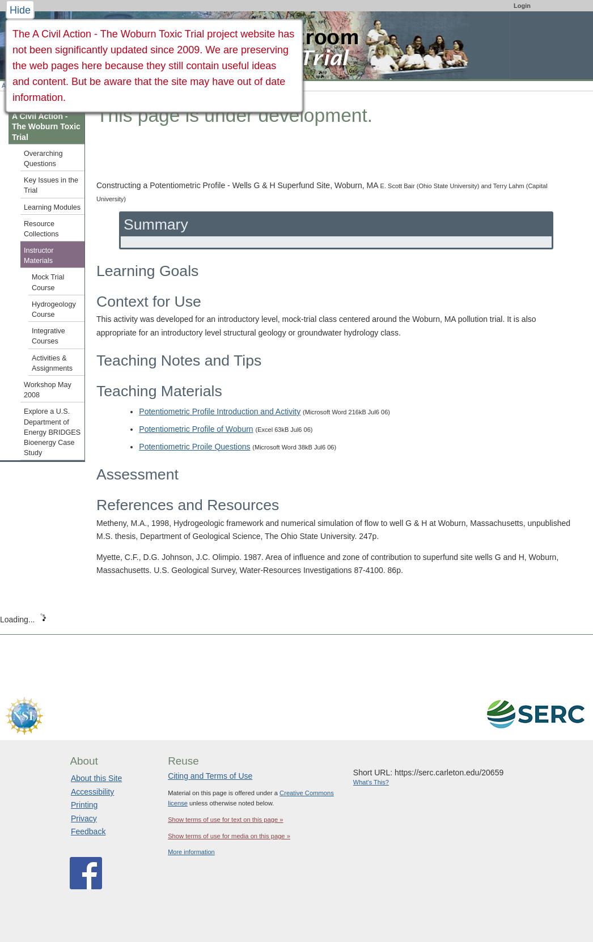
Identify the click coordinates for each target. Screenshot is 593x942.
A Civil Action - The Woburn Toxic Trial (46, 126)
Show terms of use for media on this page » (229, 836)
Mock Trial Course (48, 282)
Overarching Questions (43, 159)
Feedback (88, 831)
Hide (20, 10)
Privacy (84, 818)
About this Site (96, 778)
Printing (84, 804)
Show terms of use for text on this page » (225, 819)
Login (522, 5)
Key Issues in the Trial (51, 185)
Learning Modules (52, 207)
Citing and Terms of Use (210, 775)
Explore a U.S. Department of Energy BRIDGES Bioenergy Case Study (52, 432)
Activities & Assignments (52, 363)
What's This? (371, 782)
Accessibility (92, 791)
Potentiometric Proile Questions (194, 446)
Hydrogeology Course (54, 309)
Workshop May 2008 (47, 390)
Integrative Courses (48, 336)
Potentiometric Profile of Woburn (196, 429)
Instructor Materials (39, 256)
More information (191, 851)
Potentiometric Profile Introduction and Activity (219, 411)
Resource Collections (41, 229)
